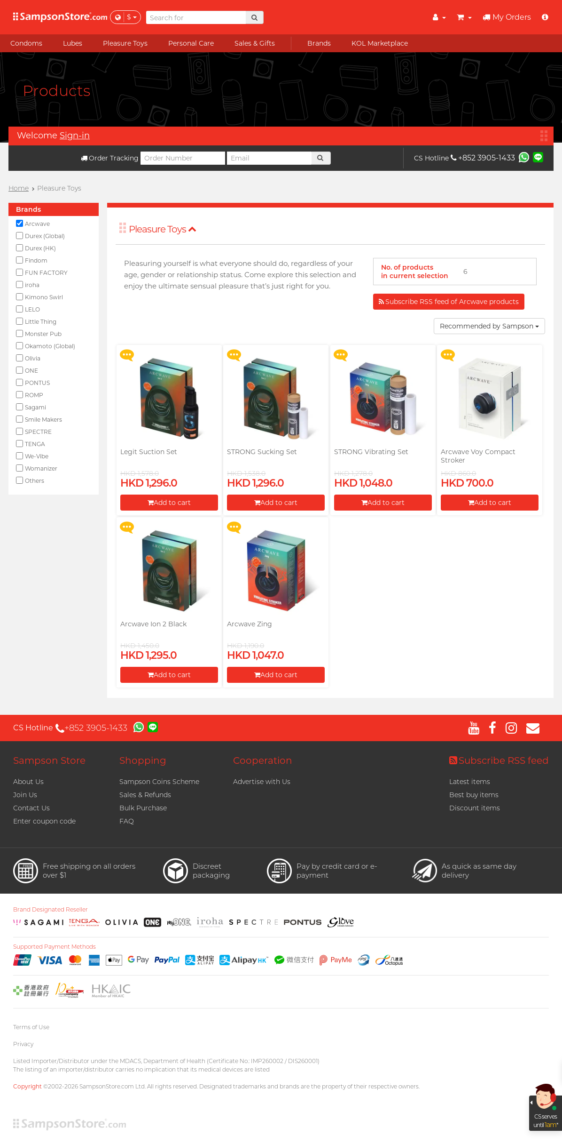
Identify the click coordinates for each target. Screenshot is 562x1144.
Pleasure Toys (162, 229)
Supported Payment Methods (54, 947)
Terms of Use (31, 1027)
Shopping (142, 760)
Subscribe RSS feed (499, 760)
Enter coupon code (44, 821)
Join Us (25, 795)
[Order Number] (182, 158)
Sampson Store (49, 760)
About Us (28, 781)
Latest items (469, 781)
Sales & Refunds (145, 795)
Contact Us (31, 808)
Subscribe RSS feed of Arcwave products (449, 301)
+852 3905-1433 (483, 157)
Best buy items (474, 795)
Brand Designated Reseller (50, 909)
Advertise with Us (261, 781)
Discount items (474, 808)
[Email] (269, 158)
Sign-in (75, 135)
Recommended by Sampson (489, 326)
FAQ (126, 821)
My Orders (507, 17)
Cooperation (262, 760)
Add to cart (169, 502)
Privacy (23, 1044)
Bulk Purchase (143, 808)
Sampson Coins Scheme (159, 781)
